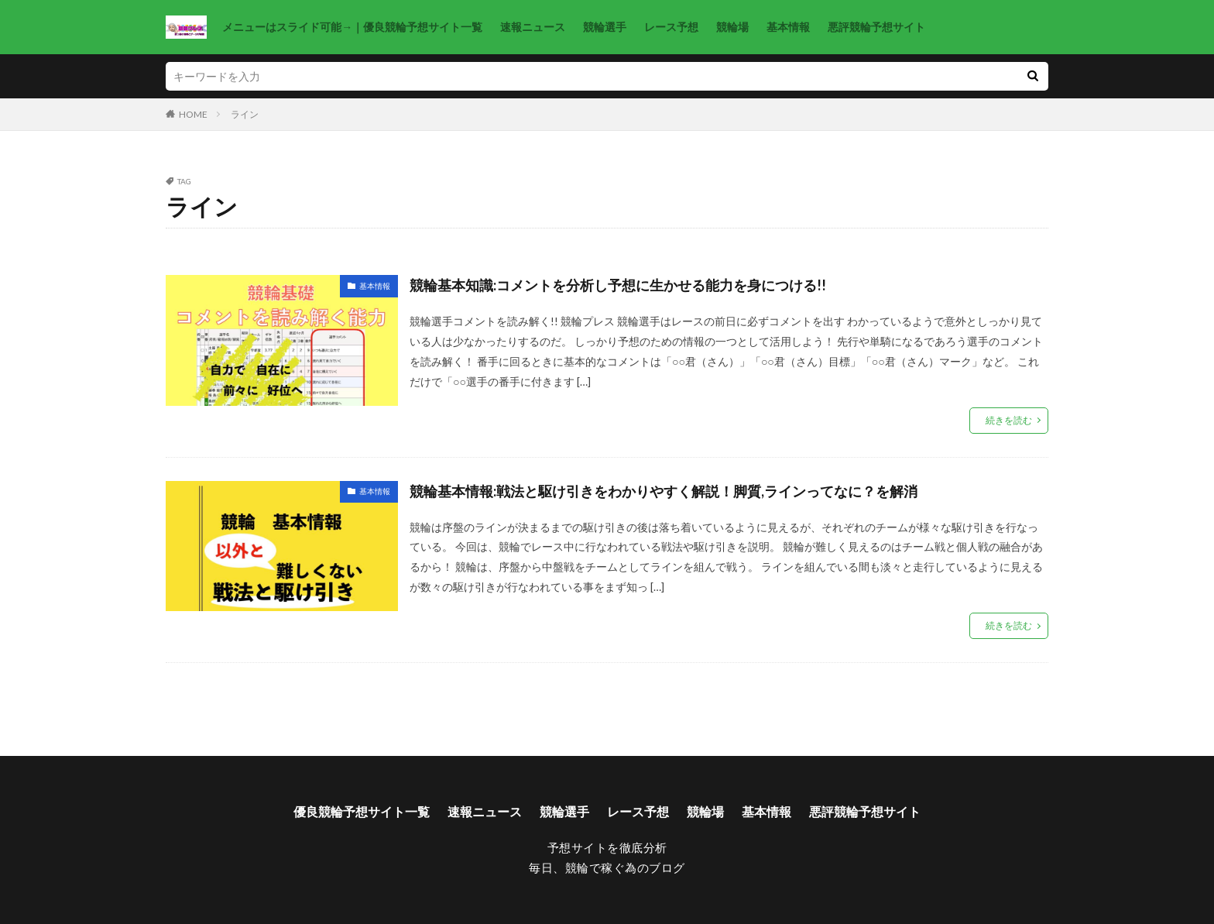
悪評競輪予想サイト (876, 26)
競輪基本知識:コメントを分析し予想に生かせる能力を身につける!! (618, 285)
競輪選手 (604, 26)
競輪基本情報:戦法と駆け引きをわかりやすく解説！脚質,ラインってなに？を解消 (663, 491)
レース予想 (671, 26)
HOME (193, 114)
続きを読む (1009, 420)
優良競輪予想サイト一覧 (361, 811)
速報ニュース (532, 26)
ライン (245, 114)
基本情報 (788, 26)
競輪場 (732, 26)
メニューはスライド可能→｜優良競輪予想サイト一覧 (352, 26)
